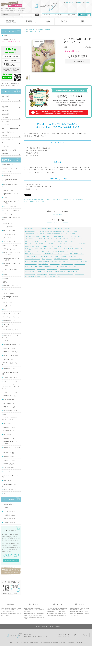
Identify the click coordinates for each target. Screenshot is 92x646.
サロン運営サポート (9, 511)
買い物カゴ (85, 15)
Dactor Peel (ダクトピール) (75, 249)
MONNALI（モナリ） (60, 271)
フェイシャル (5, 99)
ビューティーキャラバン (76, 259)
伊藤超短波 (67, 228)
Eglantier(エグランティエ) (31, 233)
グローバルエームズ (52, 239)
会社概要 (78, 2)
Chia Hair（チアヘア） (45, 251)
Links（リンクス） (79, 274)
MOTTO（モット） (48, 271)
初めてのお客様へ (69, 2)
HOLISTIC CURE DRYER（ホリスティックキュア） (43, 266)
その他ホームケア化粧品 (43, 29)
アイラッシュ (5, 143)
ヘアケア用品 (5, 146)
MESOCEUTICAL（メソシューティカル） (69, 269)
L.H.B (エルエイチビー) (71, 233)
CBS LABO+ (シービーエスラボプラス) (57, 244)
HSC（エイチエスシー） (73, 231)
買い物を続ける (79, 199)
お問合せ (86, 2)
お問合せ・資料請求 (9, 522)
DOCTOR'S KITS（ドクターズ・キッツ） (52, 254)
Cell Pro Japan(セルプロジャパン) (33, 249)
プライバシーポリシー (45, 642)
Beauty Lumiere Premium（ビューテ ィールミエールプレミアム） (55, 261)
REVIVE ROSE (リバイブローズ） (65, 274)
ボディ (4, 103)
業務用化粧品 (5, 110)
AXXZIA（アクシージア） (31, 228)
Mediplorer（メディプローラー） (33, 271)
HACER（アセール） (58, 228)
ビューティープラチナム (31, 261)
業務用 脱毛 (5, 107)
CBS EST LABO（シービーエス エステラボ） (63, 241)
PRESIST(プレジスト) (55, 264)
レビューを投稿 (40, 202)
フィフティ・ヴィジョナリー (80, 261)
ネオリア (66, 254)
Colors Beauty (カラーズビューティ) (63, 236)
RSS (77, 642)
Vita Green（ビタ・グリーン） (32, 259)
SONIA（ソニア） (47, 249)
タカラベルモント (58, 249)
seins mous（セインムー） (48, 246)
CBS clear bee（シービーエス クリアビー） (36, 244)
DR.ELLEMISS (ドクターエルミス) (33, 254)
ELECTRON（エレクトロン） (32, 236)
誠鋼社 (38, 246)
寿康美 (27, 246)
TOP (25, 29)
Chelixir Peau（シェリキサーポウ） (77, 244)
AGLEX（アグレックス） (45, 228)
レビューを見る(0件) (29, 202)
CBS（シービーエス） (45, 241)
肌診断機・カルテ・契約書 (9, 150)
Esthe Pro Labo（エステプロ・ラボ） (55, 233)
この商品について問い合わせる (52, 199)
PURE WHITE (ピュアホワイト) (61, 259)
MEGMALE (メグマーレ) (52, 269)
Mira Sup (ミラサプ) (74, 266)
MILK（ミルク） (41, 269)
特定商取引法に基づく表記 (59, 642)
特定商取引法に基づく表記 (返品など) (33, 199)
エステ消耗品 (5, 96)
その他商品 (5, 153)
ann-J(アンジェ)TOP (14, 642)
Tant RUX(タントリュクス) (31, 251)
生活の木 (32, 246)
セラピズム (59, 246)
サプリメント (5, 121)
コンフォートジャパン (76, 239)
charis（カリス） (78, 236)
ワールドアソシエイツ (50, 276)
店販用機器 (5, 117)
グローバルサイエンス (64, 239)
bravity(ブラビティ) (43, 264)
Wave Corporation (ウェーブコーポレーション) (37, 231)
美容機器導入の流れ (9, 515)
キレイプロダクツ (29, 239)
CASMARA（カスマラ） (46, 236)
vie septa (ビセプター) (74, 256)
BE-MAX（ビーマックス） (61, 256)
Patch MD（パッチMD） (35, 31)
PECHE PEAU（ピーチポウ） (46, 256)
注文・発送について (9, 519)
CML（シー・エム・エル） (31, 241)
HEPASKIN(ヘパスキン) (80, 264)
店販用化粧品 (32, 29)
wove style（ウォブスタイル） (57, 231)
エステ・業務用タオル (8, 132)
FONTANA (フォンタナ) (31, 264)
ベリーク (27, 266)
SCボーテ (42, 233)
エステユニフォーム (7, 139)
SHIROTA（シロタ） (30, 269)
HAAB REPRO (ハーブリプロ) (77, 254)
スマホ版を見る (70, 642)
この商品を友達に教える (68, 199)
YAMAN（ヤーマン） (72, 271)
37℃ (59, 276)
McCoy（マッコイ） (62, 266)
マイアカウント (59, 15)
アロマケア (5, 135)
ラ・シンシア (52, 274)
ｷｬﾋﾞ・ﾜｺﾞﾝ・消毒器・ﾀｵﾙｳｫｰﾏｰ (10, 128)
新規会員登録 (71, 15)
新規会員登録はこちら (9, 39)
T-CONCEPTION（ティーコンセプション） (63, 251)
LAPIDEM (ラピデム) (30, 274)
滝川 (65, 249)
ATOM (80, 642)
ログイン (48, 15)
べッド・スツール (6, 125)
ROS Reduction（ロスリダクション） (34, 276)
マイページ (23, 642)
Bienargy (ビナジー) (47, 259)
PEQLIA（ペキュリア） (67, 264)
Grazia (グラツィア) (40, 239)
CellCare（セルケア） (69, 246)
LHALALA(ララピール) (42, 274)
